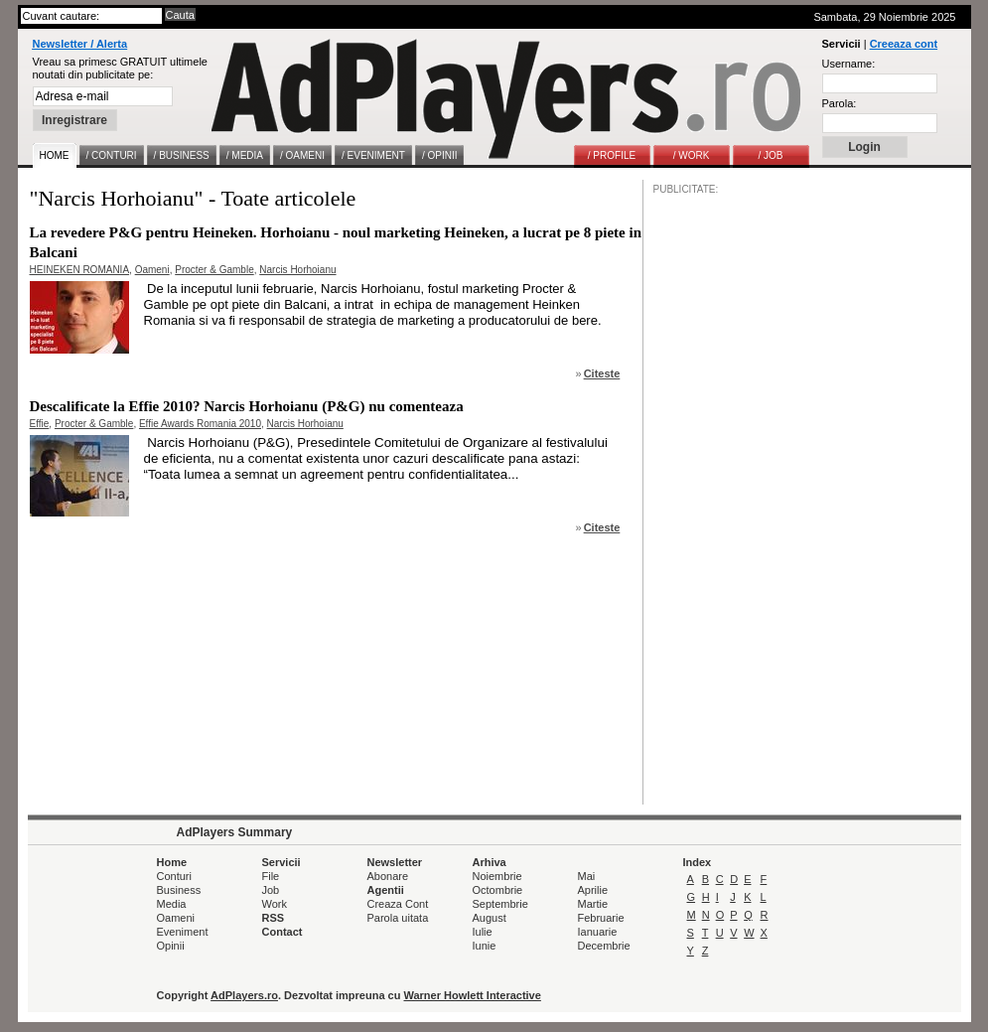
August (489, 918)
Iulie (483, 932)
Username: (849, 64)
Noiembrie (497, 876)
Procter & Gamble (214, 269)
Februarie (601, 918)
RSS (273, 918)
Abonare (388, 876)
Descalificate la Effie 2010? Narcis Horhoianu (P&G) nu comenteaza (247, 406)
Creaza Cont (398, 904)
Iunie (484, 946)
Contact (282, 932)
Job (271, 890)
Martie (593, 904)
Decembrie (604, 946)
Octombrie (498, 890)
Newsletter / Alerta (80, 44)
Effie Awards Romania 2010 (200, 423)
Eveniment (183, 932)
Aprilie (593, 890)
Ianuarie (598, 932)
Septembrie (500, 904)
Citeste (602, 373)
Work (274, 904)
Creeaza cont (903, 44)
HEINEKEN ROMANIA (80, 269)
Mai (587, 876)
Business (179, 890)
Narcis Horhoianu (297, 269)
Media (172, 904)
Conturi (174, 876)
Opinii (171, 946)
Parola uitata (398, 918)
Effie (40, 423)
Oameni (152, 269)
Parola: (839, 103)
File (271, 876)
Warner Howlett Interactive (472, 995)
